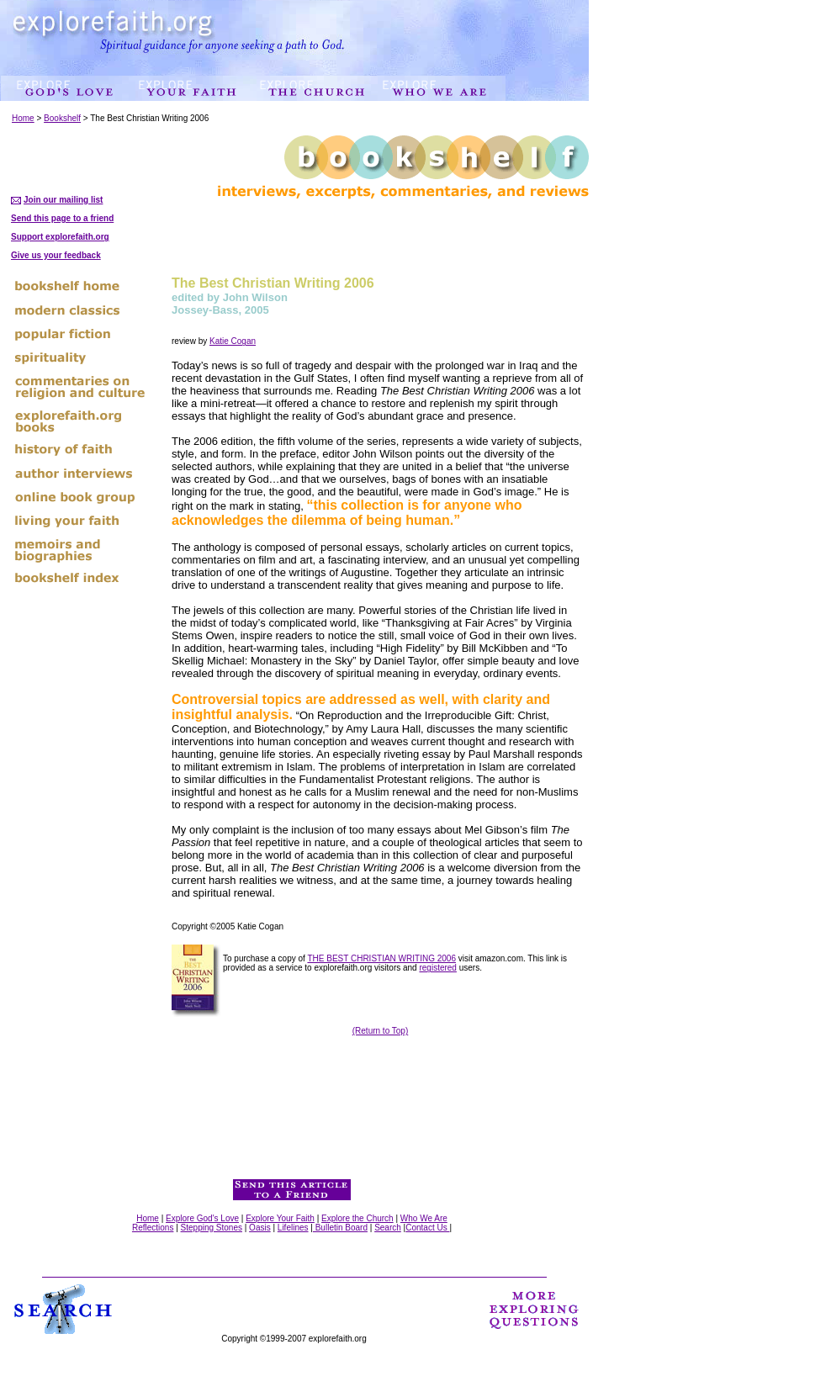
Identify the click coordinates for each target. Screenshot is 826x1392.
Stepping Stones (211, 1227)
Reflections (152, 1227)
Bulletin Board (340, 1227)
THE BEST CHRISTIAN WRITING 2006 (381, 958)
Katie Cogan (232, 341)
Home (23, 118)
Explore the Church (357, 1218)
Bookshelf (62, 118)
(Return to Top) (380, 1030)
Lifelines (293, 1227)
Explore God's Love (202, 1218)
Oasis (260, 1227)
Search (387, 1227)
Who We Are (423, 1218)
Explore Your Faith (280, 1218)
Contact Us (427, 1227)
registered (437, 967)
